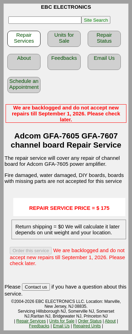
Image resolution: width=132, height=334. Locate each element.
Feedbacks (64, 58)
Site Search (96, 20)
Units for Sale (64, 38)
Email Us (104, 58)
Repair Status (104, 38)
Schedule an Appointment (23, 84)
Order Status (90, 321)
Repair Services (24, 38)
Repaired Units (87, 326)
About (24, 58)
